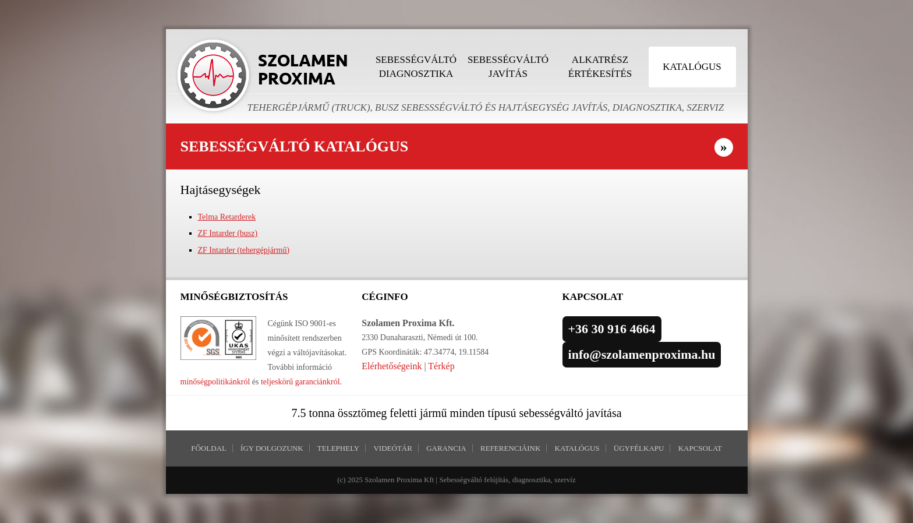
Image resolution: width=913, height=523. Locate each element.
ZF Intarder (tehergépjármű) (244, 250)
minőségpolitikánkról (215, 381)
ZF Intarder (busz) (228, 233)
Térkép (441, 366)
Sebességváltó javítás (508, 66)
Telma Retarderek (227, 217)
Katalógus (692, 66)
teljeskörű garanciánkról (300, 381)
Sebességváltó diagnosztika (416, 66)
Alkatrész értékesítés (600, 66)
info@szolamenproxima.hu (642, 354)
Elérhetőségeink (392, 366)
